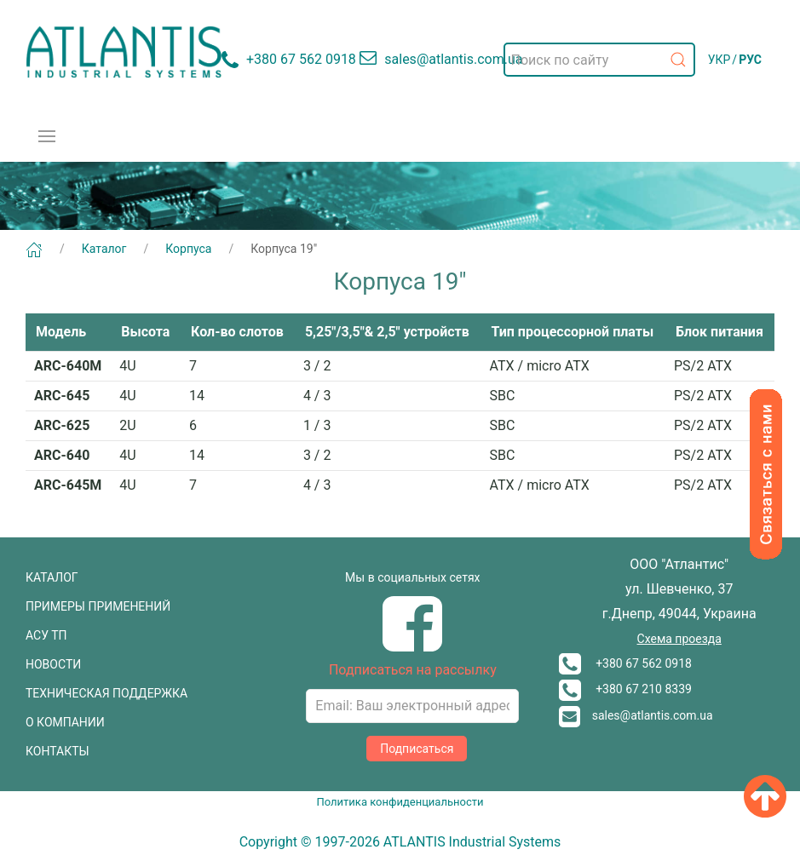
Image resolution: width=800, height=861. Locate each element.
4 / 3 (317, 395)
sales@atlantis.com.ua (636, 715)
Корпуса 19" (283, 248)
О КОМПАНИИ (65, 722)
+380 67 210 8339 (625, 689)
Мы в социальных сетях (412, 577)
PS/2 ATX (703, 366)
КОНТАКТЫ (57, 751)
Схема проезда (679, 639)
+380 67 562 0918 (625, 663)
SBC (502, 395)
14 (196, 395)
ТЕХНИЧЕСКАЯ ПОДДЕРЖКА (106, 693)
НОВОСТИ (53, 664)
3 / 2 (317, 366)
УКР (719, 59)
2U (127, 425)
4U (127, 366)
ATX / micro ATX (540, 366)
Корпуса (188, 248)
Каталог (104, 248)
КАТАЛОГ (52, 577)
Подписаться (416, 748)
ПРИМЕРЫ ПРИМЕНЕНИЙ (98, 606)
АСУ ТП (46, 635)
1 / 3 (317, 425)
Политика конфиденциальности (400, 801)
